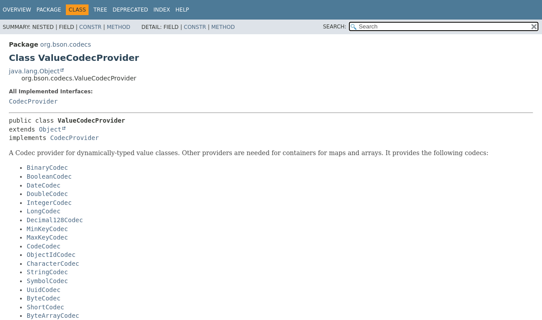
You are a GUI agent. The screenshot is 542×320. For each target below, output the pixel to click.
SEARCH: (335, 27)
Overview (17, 10)
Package (48, 10)
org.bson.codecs (65, 44)
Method (118, 27)
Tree (100, 10)
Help (182, 10)
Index (162, 10)
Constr (90, 27)
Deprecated (130, 10)
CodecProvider (33, 101)
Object (50, 129)
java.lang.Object (34, 71)
